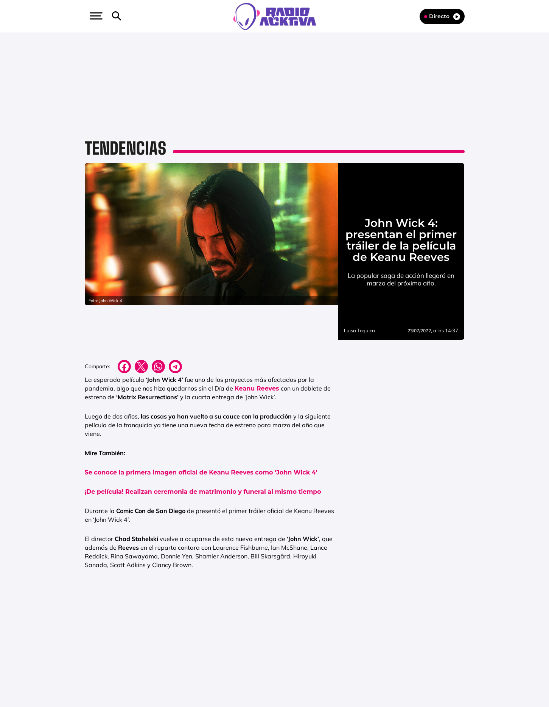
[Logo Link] (274, 16)
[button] (95, 16)
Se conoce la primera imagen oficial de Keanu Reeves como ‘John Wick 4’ (201, 472)
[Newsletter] (128, 16)
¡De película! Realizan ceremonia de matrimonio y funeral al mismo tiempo (203, 491)
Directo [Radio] (442, 16)
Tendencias (125, 148)
